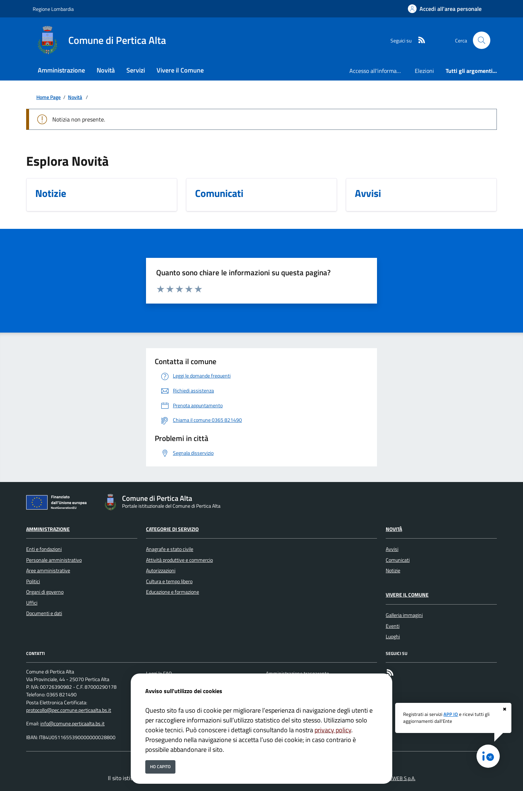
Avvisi (392, 549)
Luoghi (393, 636)
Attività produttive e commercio (179, 560)
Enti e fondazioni (44, 549)
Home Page (48, 97)
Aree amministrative (48, 570)
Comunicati (398, 560)
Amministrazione (48, 529)
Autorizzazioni (160, 570)
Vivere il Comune (407, 595)
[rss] (418, 40)
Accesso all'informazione (379, 70)
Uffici (31, 603)
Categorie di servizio (172, 529)
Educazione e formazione (172, 592)
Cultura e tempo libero (169, 581)
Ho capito (160, 766)
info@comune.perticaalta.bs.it (72, 724)
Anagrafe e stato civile (169, 549)
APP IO (450, 714)
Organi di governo (45, 592)
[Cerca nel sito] (481, 40)
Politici (33, 581)
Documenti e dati (44, 613)
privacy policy (333, 730)
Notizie (393, 570)
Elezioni (424, 70)
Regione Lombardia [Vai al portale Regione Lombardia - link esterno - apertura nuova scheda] (53, 9)
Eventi (393, 626)
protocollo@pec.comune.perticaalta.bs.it (68, 710)
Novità (75, 97)
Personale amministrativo (54, 560)
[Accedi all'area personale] (444, 8)
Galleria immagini (404, 615)
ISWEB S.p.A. (401, 778)
